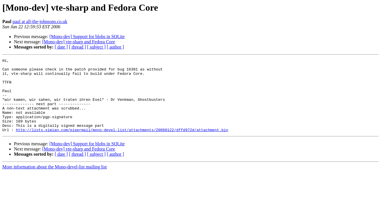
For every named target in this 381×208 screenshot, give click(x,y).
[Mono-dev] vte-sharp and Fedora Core (78, 41)
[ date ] (61, 46)
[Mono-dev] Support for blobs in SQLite (87, 36)
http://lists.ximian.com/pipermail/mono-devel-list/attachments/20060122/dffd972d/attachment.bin (122, 144)
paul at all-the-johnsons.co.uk (39, 21)
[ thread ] (77, 46)
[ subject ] (96, 46)
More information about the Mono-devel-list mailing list (54, 181)
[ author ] (115, 46)
